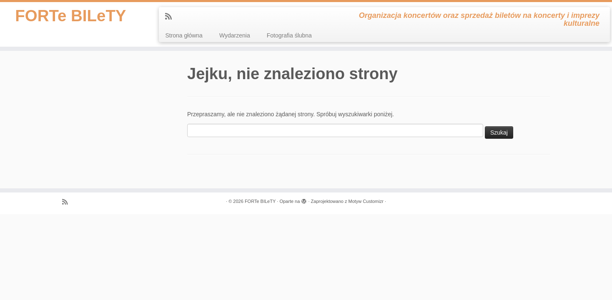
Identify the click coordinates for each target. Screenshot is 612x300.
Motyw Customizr (365, 201)
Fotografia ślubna (289, 35)
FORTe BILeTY (70, 17)
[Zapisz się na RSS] (171, 16)
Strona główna (184, 35)
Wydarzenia (234, 35)
